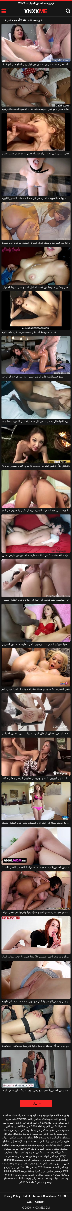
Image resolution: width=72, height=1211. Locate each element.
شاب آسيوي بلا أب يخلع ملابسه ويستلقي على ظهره (28, 332)
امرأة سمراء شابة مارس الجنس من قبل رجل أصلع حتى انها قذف (36, 64)
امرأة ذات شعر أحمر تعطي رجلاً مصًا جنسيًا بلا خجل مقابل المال (35, 956)
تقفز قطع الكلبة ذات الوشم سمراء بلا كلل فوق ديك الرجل (32, 376)
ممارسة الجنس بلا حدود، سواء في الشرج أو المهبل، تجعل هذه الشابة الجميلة (36, 822)
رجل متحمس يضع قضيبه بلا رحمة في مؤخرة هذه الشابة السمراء (36, 599)
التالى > (36, 1103)
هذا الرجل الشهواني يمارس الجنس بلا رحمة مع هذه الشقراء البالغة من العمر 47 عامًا (36, 867)
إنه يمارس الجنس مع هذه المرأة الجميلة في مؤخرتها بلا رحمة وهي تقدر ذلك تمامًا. (36, 1045)
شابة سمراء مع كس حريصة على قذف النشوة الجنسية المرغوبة (35, 108)
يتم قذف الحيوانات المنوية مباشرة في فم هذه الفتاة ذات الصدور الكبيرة (36, 198)
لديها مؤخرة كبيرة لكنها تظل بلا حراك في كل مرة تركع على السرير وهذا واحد (36, 421)
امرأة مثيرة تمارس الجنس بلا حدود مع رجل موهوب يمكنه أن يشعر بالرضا (36, 1090)
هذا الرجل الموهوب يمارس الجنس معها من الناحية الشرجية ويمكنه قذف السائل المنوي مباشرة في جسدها (36, 242)
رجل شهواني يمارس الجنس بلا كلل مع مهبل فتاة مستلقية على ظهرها (36, 1001)
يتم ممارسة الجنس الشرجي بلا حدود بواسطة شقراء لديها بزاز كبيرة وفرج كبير (36, 688)
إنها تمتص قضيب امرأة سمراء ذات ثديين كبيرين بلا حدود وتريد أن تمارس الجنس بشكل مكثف (36, 778)
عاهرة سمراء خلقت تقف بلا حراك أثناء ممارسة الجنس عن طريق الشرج (36, 555)
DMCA (26, 1196)
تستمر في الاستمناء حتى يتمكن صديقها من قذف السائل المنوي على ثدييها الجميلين (36, 287)
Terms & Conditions (44, 1196)
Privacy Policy (12, 1196)
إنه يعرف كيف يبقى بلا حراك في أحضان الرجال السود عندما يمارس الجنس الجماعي (36, 733)
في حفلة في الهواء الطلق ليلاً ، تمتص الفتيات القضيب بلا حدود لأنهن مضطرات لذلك (36, 465)
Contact (39, 1201)
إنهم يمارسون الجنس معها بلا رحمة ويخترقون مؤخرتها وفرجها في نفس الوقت (36, 912)
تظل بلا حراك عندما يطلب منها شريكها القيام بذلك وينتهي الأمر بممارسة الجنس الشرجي (36, 644)
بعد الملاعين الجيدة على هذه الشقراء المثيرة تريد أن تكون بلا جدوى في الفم (36, 510)
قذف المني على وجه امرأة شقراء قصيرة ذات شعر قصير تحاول (35, 153)
